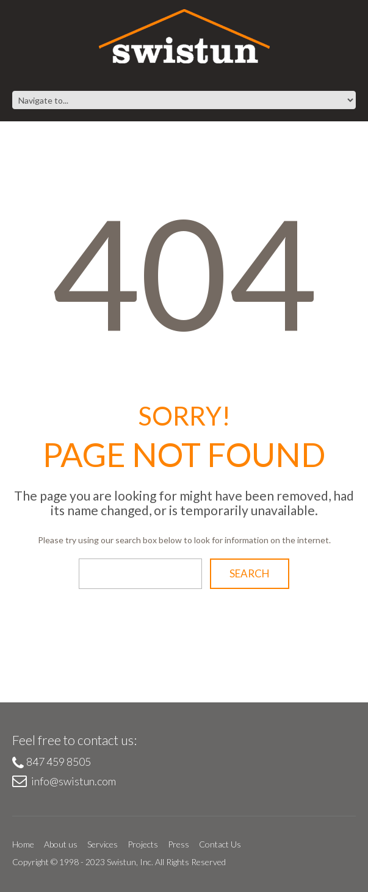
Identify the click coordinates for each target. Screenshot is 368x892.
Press (178, 844)
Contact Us (220, 844)
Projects (143, 844)
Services (102, 844)
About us (61, 844)
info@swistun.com (73, 781)
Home (23, 844)
